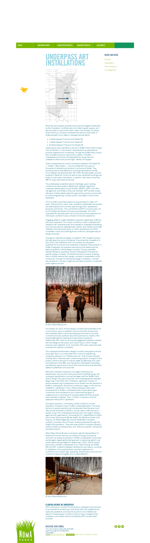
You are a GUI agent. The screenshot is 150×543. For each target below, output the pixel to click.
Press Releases (111, 66)
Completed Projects (65, 45)
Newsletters (109, 63)
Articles (108, 59)
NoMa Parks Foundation (75, 36)
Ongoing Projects (83, 45)
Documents (101, 45)
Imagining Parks (44, 45)
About (20, 45)
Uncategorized (110, 70)
